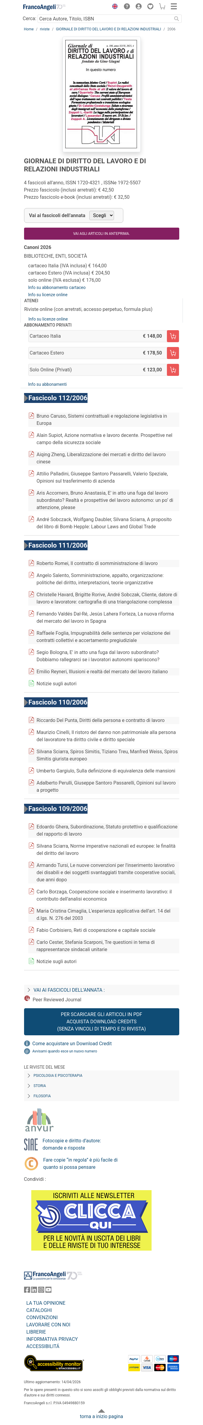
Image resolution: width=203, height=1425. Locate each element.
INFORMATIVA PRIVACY (52, 1339)
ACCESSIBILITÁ (43, 1346)
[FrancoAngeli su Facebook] (27, 1291)
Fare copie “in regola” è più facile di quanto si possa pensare (80, 1163)
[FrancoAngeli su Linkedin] (34, 1291)
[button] (113, 7)
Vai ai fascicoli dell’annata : (69, 990)
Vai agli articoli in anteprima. (101, 234)
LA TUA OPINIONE (46, 1303)
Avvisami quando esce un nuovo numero (64, 1051)
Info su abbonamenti (47, 384)
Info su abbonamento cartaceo (57, 287)
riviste (45, 29)
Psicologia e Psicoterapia (58, 1075)
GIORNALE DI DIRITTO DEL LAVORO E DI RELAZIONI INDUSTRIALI (108, 29)
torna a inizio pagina (101, 1416)
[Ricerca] (177, 18)
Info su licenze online (48, 294)
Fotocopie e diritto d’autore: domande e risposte (72, 1144)
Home (29, 29)
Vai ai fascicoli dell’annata (57, 215)
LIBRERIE (36, 1332)
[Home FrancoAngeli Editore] (44, 7)
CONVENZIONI (42, 1317)
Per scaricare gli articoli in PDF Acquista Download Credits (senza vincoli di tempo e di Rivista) (101, 1022)
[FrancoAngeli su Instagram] (41, 1291)
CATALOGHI (39, 1310)
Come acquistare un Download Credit (72, 1043)
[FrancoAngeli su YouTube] (48, 1291)
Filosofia (42, 1096)
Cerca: (29, 18)
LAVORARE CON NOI (48, 1325)
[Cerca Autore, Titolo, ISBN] (105, 18)
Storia (40, 1086)
